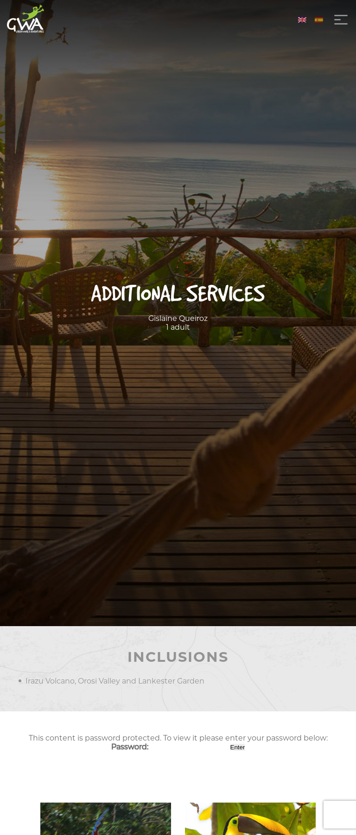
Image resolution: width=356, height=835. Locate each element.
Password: (170, 746)
